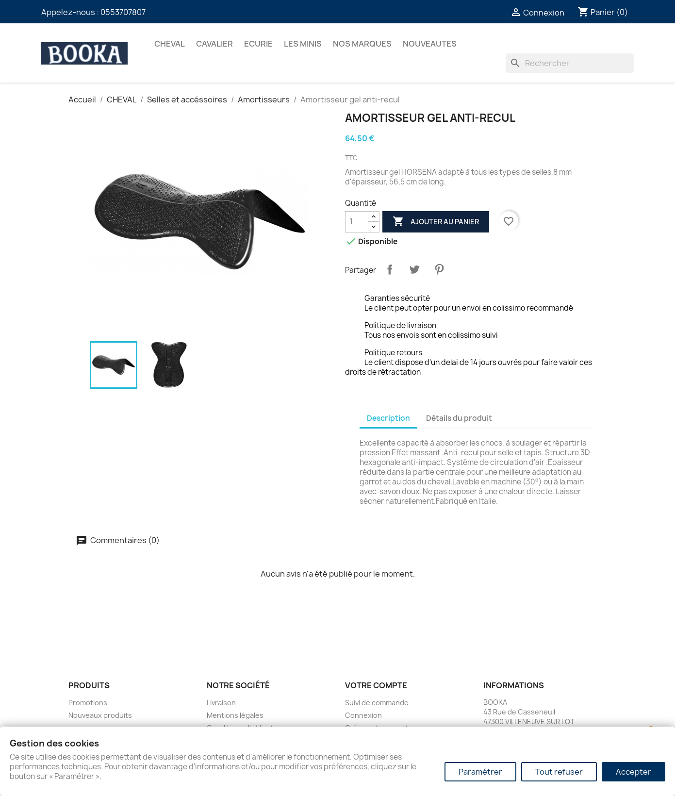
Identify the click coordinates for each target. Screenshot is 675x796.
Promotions (87, 702)
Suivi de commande (377, 702)
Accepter (633, 771)
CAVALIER (214, 43)
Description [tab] (388, 418)
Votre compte (376, 685)
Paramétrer (480, 771)
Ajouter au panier (436, 222)
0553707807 (123, 12)
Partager (389, 269)
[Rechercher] (570, 63)
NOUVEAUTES (430, 43)
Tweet (414, 269)
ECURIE (258, 43)
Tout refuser (559, 771)
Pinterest (439, 269)
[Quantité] (356, 221)
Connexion (363, 715)
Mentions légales (235, 715)
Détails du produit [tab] (459, 418)
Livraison (221, 702)
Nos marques (362, 43)
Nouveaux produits (100, 715)
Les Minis (303, 43)
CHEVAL (169, 43)
